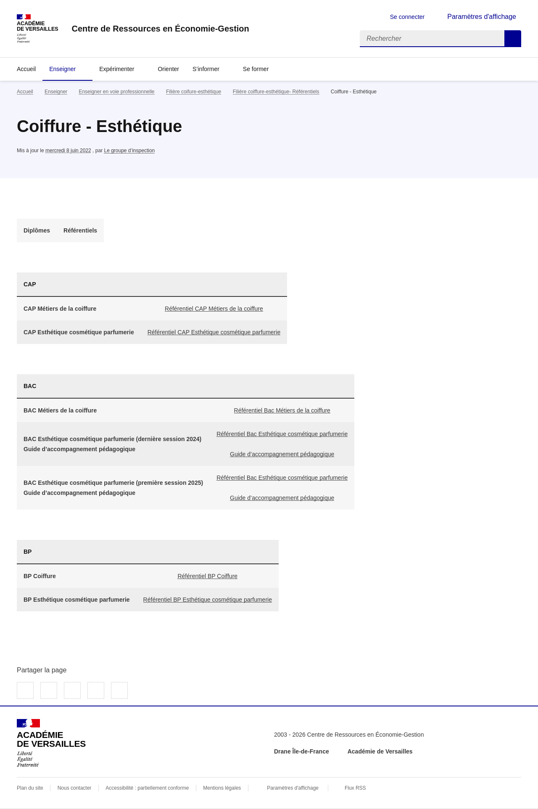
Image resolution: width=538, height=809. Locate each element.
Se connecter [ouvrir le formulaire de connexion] (407, 16)
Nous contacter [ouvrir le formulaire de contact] (75, 788)
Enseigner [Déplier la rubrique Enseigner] (62, 69)
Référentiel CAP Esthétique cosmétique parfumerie (214, 332)
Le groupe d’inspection (129, 150)
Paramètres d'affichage (293, 788)
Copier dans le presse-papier (119, 690)
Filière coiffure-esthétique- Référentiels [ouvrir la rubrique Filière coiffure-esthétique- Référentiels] (276, 92)
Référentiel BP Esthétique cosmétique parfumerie (207, 599)
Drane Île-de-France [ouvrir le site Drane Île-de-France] (301, 751)
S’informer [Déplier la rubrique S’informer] (206, 69)
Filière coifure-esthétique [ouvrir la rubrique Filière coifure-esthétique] (193, 92)
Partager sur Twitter (48, 690)
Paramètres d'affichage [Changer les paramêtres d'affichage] (481, 16)
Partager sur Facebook (25, 690)
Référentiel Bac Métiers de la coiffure (282, 410)
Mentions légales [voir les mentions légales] (222, 788)
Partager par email (95, 690)
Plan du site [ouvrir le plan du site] (30, 788)
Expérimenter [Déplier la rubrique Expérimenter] (116, 69)
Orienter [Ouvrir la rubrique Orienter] (168, 69)
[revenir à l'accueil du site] (160, 28)
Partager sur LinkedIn (72, 690)
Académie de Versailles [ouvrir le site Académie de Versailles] (380, 751)
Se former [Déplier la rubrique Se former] (256, 69)
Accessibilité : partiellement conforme (147, 788)
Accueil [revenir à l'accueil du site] (26, 69)
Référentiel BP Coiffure (207, 576)
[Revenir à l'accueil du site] (51, 743)
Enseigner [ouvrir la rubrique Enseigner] (56, 92)
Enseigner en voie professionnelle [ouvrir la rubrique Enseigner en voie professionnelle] (116, 92)
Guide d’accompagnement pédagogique (282, 454)
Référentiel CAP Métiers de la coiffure (214, 308)
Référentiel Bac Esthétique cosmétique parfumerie (282, 434)
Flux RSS (355, 788)
